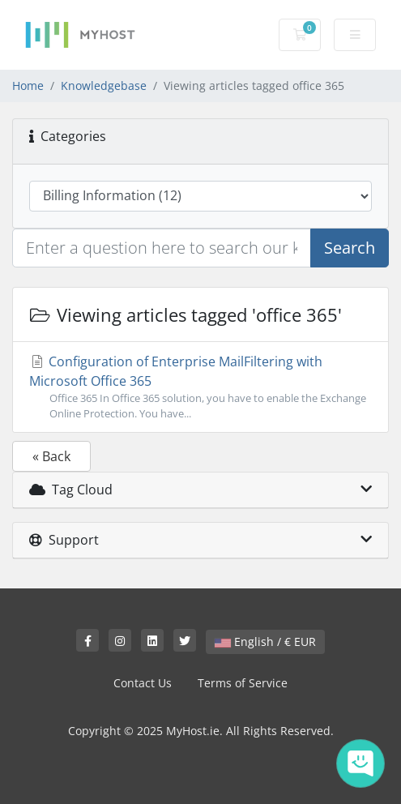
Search (349, 248)
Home (28, 85)
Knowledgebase (104, 85)
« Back (51, 456)
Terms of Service (243, 683)
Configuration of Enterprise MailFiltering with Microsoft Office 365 (200, 387)
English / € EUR (265, 641)
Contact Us (142, 683)
